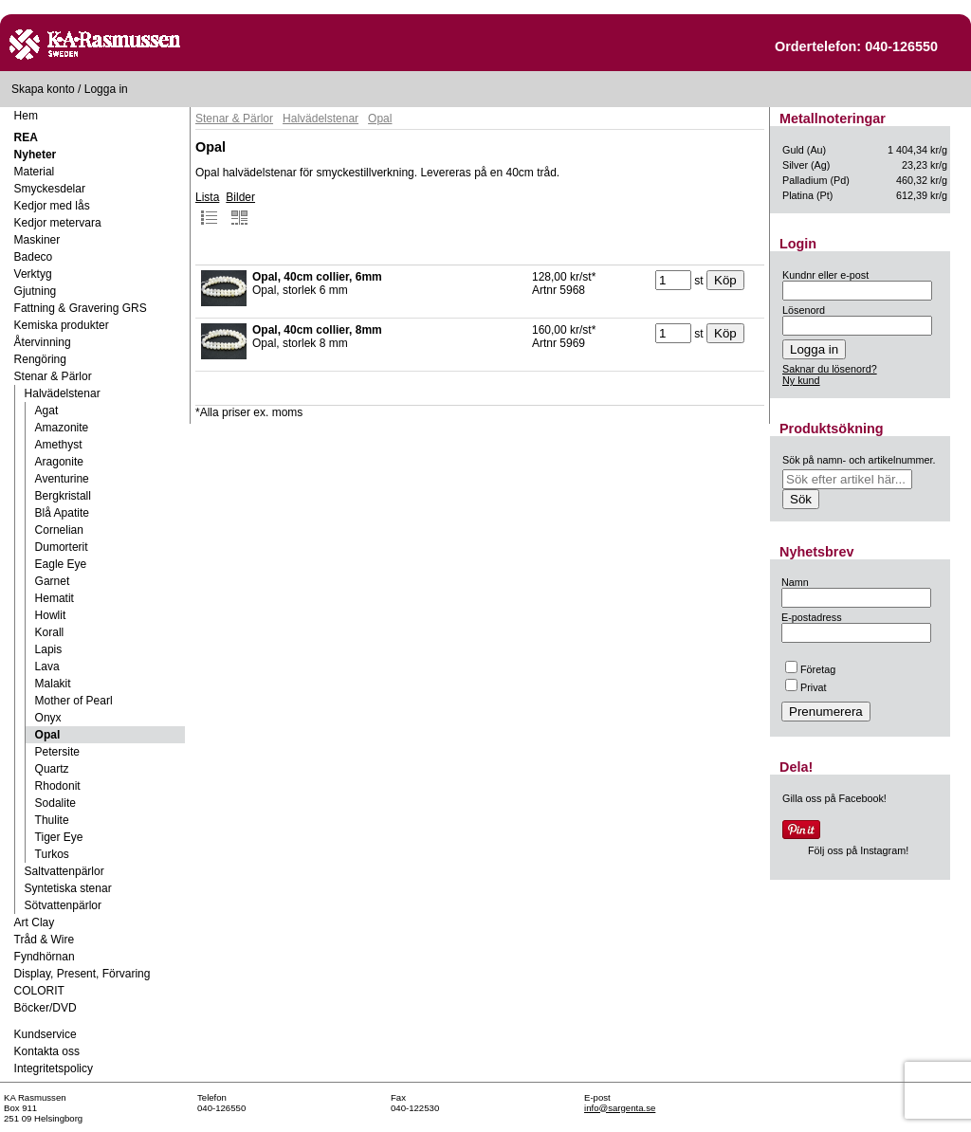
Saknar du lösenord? (829, 368)
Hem (26, 115)
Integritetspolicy (53, 1068)
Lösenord (803, 310)
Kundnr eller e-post (825, 275)
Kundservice (45, 1034)
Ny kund (801, 380)
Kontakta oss (47, 1051)
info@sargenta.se (619, 1108)
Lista (207, 209)
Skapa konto (43, 89)
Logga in (106, 89)
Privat (806, 687)
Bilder (240, 209)
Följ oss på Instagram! (858, 850)
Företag (810, 669)
